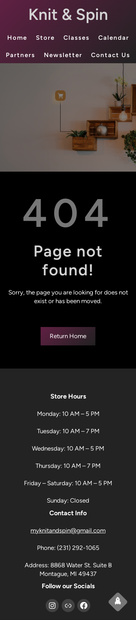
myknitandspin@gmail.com (68, 530)
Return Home (68, 336)
